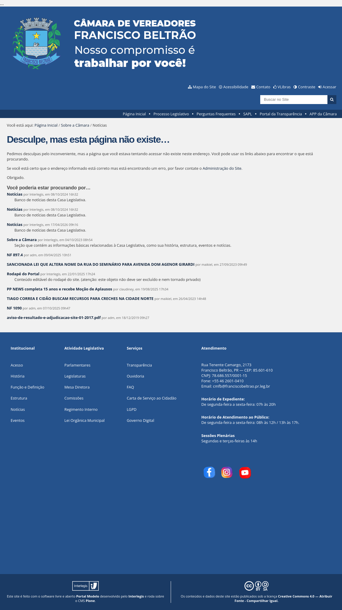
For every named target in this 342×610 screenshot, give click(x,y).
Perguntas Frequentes (216, 114)
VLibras (284, 86)
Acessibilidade (235, 86)
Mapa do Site (204, 86)
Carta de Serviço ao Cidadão (151, 398)
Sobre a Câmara (75, 125)
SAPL (247, 114)
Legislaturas (75, 376)
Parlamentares (77, 365)
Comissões (74, 398)
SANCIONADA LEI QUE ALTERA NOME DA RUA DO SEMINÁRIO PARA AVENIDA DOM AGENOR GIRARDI (100, 264)
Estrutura (19, 398)
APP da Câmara (323, 114)
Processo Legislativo (171, 114)
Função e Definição (27, 387)
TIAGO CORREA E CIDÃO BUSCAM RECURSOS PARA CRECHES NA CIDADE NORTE (80, 298)
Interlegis (136, 596)
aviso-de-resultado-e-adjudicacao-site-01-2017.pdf (54, 317)
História (18, 376)
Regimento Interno (81, 409)
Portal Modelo (87, 596)
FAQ (130, 387)
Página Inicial (134, 114)
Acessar (329, 86)
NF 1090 (14, 308)
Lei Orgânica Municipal (85, 420)
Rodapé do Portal (23, 273)
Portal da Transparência (281, 114)
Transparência (139, 365)
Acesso (17, 365)
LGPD (132, 409)
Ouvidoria (135, 376)
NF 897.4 (15, 254)
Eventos (18, 420)
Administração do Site (222, 168)
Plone (90, 600)
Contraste (306, 86)
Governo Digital (140, 420)
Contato (263, 86)
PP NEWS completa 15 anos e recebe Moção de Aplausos (60, 289)
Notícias (14, 194)
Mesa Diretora (77, 387)
